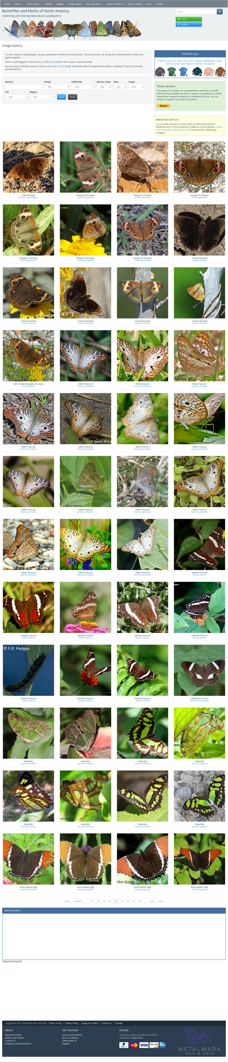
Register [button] (183, 24)
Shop (149, 4)
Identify (48, 4)
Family (47, 81)
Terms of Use (55, 1023)
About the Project (13, 1034)
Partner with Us (69, 1040)
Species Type (104, 81)
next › (152, 901)
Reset (72, 97)
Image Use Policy (90, 1023)
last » (161, 901)
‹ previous (77, 901)
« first (66, 901)
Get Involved (34, 4)
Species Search (135, 4)
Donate (159, 4)
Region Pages (58, 66)
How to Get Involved (72, 1034)
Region (33, 92)
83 (128, 901)
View (115, 81)
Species (9, 81)
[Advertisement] (114, 936)
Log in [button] (182, 19)
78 (98, 901)
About (19, 4)
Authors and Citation (14, 1037)
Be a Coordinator (70, 1037)
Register (66, 1043)
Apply (61, 97)
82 (122, 901)
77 (92, 901)
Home (7, 4)
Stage (131, 81)
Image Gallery (74, 4)
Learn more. (137, 1037)
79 (104, 901)
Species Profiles (115, 4)
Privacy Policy (71, 1023)
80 (110, 901)
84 (134, 901)
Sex (7, 92)
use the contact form (180, 129)
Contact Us (106, 1023)
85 (140, 901)
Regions (60, 4)
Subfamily (76, 81)
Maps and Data (94, 4)
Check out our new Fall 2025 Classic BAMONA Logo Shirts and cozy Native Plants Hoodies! (190, 62)
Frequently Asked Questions (18, 1043)
